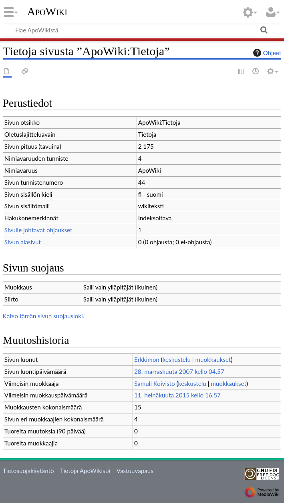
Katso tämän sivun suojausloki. (43, 315)
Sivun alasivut (22, 242)
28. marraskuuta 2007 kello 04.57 (179, 371)
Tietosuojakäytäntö (28, 470)
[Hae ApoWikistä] (142, 29)
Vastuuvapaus (135, 470)
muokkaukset (213, 359)
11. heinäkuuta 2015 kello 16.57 (177, 395)
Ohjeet (266, 53)
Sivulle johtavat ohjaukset (38, 230)
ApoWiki (47, 11)
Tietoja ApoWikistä (85, 470)
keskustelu (177, 359)
